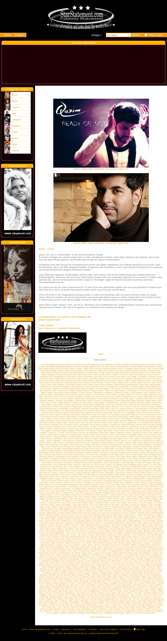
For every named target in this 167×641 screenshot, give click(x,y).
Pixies (118, 451)
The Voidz (102, 551)
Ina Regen (135, 567)
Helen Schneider (101, 495)
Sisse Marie (68, 401)
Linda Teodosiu (111, 381)
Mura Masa (103, 583)
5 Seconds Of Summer (56, 503)
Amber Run (146, 461)
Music (15, 95)
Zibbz (65, 423)
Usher (63, 515)
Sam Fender (139, 583)
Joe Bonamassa (55, 467)
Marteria (157, 447)
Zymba (81, 611)
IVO (123, 451)
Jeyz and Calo (128, 563)
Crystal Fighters (75, 435)
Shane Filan (121, 435)
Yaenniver (53, 603)
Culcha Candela (123, 535)
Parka (145, 449)
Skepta (151, 607)
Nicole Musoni (96, 425)
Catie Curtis (52, 385)
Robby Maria (147, 469)
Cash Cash (157, 451)
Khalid (159, 537)
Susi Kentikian (106, 553)
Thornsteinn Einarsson (81, 519)
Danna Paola (99, 595)
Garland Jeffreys (61, 437)
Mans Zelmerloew (89, 489)
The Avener (65, 475)
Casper (91, 535)
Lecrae (48, 549)
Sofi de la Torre (74, 459)
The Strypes (91, 431)
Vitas (92, 366)
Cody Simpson (68, 441)
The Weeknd (88, 495)
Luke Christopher (149, 521)
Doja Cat (84, 455)
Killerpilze (144, 505)
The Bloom (74, 525)
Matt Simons (149, 475)
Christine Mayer (76, 371)
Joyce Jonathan (48, 375)
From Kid (95, 477)
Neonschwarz (147, 481)
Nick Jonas (64, 535)
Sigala (51, 523)
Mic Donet (88, 407)
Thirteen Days (67, 493)
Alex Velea (77, 375)
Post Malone (46, 561)
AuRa (100, 547)
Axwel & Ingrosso (78, 509)
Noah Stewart (99, 407)
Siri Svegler (131, 435)
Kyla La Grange (112, 467)
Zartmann (100, 611)
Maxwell (124, 569)
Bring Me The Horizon (127, 565)
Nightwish (74, 485)
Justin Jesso (86, 563)
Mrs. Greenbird (107, 473)
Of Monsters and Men (61, 407)
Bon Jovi (70, 515)
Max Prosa (158, 525)
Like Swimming (76, 445)
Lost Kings (105, 545)
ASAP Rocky (45, 571)
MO (73, 447)
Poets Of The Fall (52, 521)
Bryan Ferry (100, 411)
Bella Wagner (138, 419)
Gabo (161, 369)
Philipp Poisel (62, 517)
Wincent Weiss (70, 575)
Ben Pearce (68, 439)
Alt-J (147, 419)
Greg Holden (60, 491)
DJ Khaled (57, 527)
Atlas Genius (155, 435)
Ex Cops (65, 479)
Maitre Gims (130, 551)
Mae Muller (63, 591)
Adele (50, 509)
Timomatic (124, 403)
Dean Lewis (72, 577)
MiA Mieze (132, 487)
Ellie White (98, 393)
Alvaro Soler (51, 607)
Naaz (140, 531)
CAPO (128, 613)
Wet (77, 563)
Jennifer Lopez (144, 513)
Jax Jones (92, 597)
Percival (157, 439)
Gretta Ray (136, 527)
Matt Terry (51, 555)
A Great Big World (95, 463)
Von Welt (44, 523)
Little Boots (154, 405)
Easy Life (42, 591)
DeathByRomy (94, 591)
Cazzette (159, 475)
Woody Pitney (80, 463)
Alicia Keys (91, 509)
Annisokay (115, 513)
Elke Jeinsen (110, 366)
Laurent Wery (98, 403)
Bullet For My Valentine (108, 601)
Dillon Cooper (54, 479)
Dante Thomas (98, 383)
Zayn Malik (66, 505)
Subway (129, 379)
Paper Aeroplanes (124, 447)
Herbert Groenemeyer (115, 499)
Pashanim (103, 609)
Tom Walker (87, 543)
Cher (131, 439)
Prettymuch (75, 543)
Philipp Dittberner (122, 539)
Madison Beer (97, 613)
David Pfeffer (157, 477)
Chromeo (142, 377)
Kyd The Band (147, 579)
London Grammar (120, 437)
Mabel (160, 591)
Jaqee (104, 419)
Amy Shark (124, 559)
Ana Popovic (136, 431)
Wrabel (128, 533)
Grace (77, 469)
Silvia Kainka (49, 369)
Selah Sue (60, 381)
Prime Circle (147, 433)
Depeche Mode (155, 523)
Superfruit (44, 535)
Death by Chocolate (94, 413)
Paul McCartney (96, 599)
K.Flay (81, 585)
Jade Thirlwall (114, 609)
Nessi (98, 449)
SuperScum (84, 487)
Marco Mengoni (147, 421)
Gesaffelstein (147, 439)
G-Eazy (158, 467)
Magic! (93, 567)
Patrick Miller (89, 405)
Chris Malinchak (59, 465)
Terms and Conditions (108, 629)
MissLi (80, 377)
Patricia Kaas (99, 441)
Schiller (150, 501)
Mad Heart (108, 431)
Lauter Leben (95, 419)
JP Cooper (118, 591)
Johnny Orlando (97, 593)
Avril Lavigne (111, 567)
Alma (125, 521)
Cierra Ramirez (154, 411)
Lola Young (117, 611)
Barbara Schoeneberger (69, 559)
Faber (108, 527)
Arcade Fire (111, 533)
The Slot (141, 391)
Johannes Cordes (121, 393)
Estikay (160, 521)
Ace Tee (152, 541)
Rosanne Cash (137, 597)
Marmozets (119, 455)
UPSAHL (52, 575)
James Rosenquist (60, 389)
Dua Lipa (140, 565)
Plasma (138, 461)
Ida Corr (152, 399)
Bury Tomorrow (142, 557)
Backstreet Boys (105, 559)
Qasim (137, 439)
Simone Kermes (154, 379)
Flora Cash (115, 569)
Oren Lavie (72, 551)
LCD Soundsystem (48, 541)
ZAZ (61, 425)
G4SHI (93, 551)
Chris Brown (157, 539)
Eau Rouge (67, 461)
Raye (121, 607)
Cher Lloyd (78, 587)
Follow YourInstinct (80, 419)
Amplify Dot (115, 425)
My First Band (122, 461)
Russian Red (45, 469)
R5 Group (97, 445)
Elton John (71, 503)
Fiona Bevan (85, 457)
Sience (15, 138)
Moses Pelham (103, 541)
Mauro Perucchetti (153, 403)
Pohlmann (43, 525)
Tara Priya (98, 377)
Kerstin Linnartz (105, 373)
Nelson (112, 433)
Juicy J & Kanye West (147, 517)
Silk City (101, 567)
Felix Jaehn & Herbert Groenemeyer (128, 509)
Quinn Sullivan (57, 529)
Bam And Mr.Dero (55, 471)
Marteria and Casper (100, 563)
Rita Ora (123, 579)
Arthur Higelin (141, 411)
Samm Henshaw (92, 561)
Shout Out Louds (132, 549)
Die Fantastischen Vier (59, 547)
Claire (86, 427)
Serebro (88, 403)
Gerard (42, 409)
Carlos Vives (74, 429)
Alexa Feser (105, 477)
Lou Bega (151, 377)
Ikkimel (56, 611)
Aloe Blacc (54, 445)
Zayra (107, 391)
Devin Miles (150, 364)
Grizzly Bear (145, 539)
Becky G (131, 557)
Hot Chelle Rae (142, 429)
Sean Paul (50, 585)
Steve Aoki (145, 569)
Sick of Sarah (108, 377)
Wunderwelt (156, 535)
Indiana (63, 459)
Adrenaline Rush (88, 469)
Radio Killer (100, 405)
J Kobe (128, 455)
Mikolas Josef (61, 569)
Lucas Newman (96, 507)
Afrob (100, 521)
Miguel (86, 549)
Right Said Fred (155, 395)
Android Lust (155, 393)
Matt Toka (141, 403)
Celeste (49, 589)
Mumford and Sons (147, 613)
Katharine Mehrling (48, 371)
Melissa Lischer (146, 457)
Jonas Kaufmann (72, 565)
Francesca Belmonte (61, 489)
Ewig (64, 497)
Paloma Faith (47, 449)
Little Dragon (103, 529)
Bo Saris (47, 455)
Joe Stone (121, 493)
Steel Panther (132, 451)
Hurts (69, 491)
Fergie (154, 511)
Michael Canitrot (62, 413)
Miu (83, 413)
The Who (103, 589)
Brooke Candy (90, 513)
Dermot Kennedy (126, 583)
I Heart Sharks (145, 451)
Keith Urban (134, 437)
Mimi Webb (75, 603)
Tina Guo (139, 563)
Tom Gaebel (101, 469)
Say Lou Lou (126, 441)
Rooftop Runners (55, 451)
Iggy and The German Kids (93, 465)
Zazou (90, 401)
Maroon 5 (107, 519)
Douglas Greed (107, 455)
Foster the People (143, 463)
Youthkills (54, 425)
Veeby (42, 441)
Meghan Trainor (147, 507)
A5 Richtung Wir (137, 373)
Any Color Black (99, 415)
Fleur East (115, 505)
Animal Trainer (108, 451)
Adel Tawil (101, 581)
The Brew (87, 445)
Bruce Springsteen (81, 581)
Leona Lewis (131, 501)
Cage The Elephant (121, 575)
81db (49, 373)
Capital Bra (71, 561)
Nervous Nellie (77, 471)
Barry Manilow (126, 371)
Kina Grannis (139, 459)
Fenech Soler (125, 467)
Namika (98, 493)
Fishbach (147, 553)
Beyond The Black (48, 481)
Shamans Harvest (77, 537)
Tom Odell (63, 511)
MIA (103, 515)
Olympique (128, 481)
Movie (15, 101)
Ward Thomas (124, 571)
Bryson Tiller (112, 543)
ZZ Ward (146, 431)
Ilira (109, 565)
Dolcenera (44, 415)
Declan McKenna (78, 539)
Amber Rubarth (107, 385)
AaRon (54, 507)
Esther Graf (91, 605)
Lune (78, 609)
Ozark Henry (89, 449)
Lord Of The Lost (51, 399)
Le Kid (136, 421)
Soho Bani (48, 611)
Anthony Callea (55, 423)
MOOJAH (56, 373)
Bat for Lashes (148, 407)
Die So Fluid (138, 445)
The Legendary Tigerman (137, 485)
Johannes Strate (46, 395)
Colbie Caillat (77, 475)
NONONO (80, 431)
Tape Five (133, 405)
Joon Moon (80, 541)
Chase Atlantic (149, 571)
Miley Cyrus (70, 531)
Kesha (73, 535)
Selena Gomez (55, 497)
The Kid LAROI (124, 603)
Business (16, 126)
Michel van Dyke (81, 461)
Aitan (91, 385)
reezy (100, 605)
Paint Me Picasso (95, 447)
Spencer (43, 471)
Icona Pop (112, 417)
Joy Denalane (149, 366)
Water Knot (137, 441)
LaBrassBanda (134, 521)
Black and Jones (138, 415)
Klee (41, 381)
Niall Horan (109, 585)
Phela (139, 489)
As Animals (99, 467)
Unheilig (157, 471)
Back (101, 354)
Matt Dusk (103, 371)
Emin (120, 481)
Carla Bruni (156, 543)
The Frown (155, 431)
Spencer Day (113, 371)
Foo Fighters (91, 531)
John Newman (152, 453)
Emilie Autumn (86, 429)
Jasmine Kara (121, 405)
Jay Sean (102, 537)
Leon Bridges (101, 557)
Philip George (63, 481)
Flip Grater (121, 457)
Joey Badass (125, 527)
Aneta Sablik (97, 457)
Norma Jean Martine (115, 515)
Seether (111, 469)
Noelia (55, 397)
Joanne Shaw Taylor (94, 579)
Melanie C (60, 523)
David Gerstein (140, 369)
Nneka (73, 479)
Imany (43, 385)
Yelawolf (116, 497)
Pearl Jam (52, 595)
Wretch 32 (95, 473)
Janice (97, 545)
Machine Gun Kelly (85, 595)
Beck (72, 517)
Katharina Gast (71, 383)
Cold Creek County (46, 491)
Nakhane (66, 555)
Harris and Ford (45, 397)
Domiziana (43, 605)
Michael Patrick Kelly (96, 533)
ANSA (116, 463)
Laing (118, 469)
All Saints (125, 505)
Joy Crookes (64, 603)
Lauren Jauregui (83, 573)
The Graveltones (155, 443)
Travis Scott (58, 565)
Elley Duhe (84, 567)
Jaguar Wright (154, 385)
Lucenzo (78, 369)
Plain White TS (117, 389)
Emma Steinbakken (124, 585)
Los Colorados (99, 395)
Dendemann (106, 575)
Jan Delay (94, 601)
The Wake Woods (156, 549)
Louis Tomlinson (46, 539)
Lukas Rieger (50, 517)
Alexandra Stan (140, 379)
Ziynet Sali (143, 385)
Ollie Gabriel (83, 507)
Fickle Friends (109, 521)
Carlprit (128, 443)
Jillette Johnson (46, 437)
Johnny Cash (123, 577)
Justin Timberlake (104, 509)
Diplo (48, 581)
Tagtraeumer (49, 487)
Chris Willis (70, 385)
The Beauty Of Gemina (132, 511)
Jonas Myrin (44, 425)
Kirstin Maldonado (57, 533)
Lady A (108, 429)
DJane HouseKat (122, 401)
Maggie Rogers (106, 573)
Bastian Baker (135, 417)
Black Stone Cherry (130, 503)
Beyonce (117, 511)
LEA (125, 561)
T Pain (110, 537)
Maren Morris (149, 573)
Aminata (131, 489)
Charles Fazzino (85, 393)
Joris (130, 561)
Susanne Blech (109, 447)
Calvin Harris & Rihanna (103, 511)
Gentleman (138, 589)
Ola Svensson (142, 413)
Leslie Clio (114, 409)
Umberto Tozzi (118, 379)
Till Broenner (120, 473)
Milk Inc (130, 395)
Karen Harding (56, 483)
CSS (118, 427)
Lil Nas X (55, 581)
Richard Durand (47, 413)
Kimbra (98, 369)
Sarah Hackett (54, 411)
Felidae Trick (56, 461)
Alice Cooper (108, 471)
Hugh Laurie (107, 437)
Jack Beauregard (137, 387)
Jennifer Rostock (64, 513)
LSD (114, 565)
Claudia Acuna (59, 377)
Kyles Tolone (90, 527)
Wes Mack (58, 439)
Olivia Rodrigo (111, 607)
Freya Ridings (45, 583)
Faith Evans (122, 487)
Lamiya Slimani (150, 509)
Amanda (58, 525)
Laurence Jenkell (110, 399)
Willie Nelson (117, 555)
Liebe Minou (157, 381)
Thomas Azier (114, 419)
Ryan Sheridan (119, 429)
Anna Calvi (157, 461)
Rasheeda (150, 391)
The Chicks (152, 595)
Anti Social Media (61, 485)
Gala (134, 443)
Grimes (110, 421)
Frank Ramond (57, 383)
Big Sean (69, 523)
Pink (59, 541)
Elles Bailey (54, 535)
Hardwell (86, 481)
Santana (149, 459)
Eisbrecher (131, 397)
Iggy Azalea (155, 419)
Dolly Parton (102, 577)
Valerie (50, 393)
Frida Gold (99, 366)
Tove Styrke (147, 489)
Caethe (133, 383)
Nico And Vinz (45, 473)
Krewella (43, 433)
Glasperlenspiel (97, 391)
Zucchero (147, 511)
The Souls (134, 505)
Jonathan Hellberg (67, 573)
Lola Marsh (106, 587)
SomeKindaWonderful (135, 479)
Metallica (107, 517)
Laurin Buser (133, 453)
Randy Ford (119, 385)
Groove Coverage (125, 369)
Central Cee (54, 605)
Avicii (67, 405)
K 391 (115, 559)
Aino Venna (113, 423)
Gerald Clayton (75, 437)
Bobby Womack (112, 407)
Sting (53, 519)
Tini (66, 599)
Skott (84, 553)
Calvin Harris (97, 481)
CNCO (142, 555)
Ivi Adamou (108, 393)
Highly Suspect (140, 525)
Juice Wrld (117, 587)
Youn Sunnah (99, 375)
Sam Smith (108, 463)
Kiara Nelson (127, 593)
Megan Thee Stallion (55, 599)
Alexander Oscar (140, 585)
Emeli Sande (122, 417)
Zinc (131, 461)
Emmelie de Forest (106, 427)
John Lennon (136, 595)
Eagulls (72, 511)
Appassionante (131, 385)
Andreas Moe (61, 487)
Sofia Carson (141, 607)
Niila (139, 493)
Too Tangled (143, 423)
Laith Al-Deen (130, 515)
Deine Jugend (58, 391)
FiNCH (64, 611)
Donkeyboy (91, 399)
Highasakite (43, 459)
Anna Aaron (86, 451)
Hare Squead (91, 537)
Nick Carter (69, 369)
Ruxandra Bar (112, 387)
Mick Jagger (74, 601)
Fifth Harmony (149, 515)
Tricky (142, 427)
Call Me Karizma (67, 571)
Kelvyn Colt (114, 547)
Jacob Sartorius (127, 547)
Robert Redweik (155, 485)
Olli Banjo (81, 531)
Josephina (136, 433)
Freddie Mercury (62, 585)
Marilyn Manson (129, 587)
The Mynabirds (112, 403)
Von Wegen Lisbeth (87, 577)
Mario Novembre (59, 551)
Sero (63, 561)
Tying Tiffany (131, 391)
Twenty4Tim (116, 605)
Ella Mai (100, 597)
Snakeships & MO (133, 523)
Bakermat (158, 579)
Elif (119, 593)
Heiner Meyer (136, 366)
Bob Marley (52, 591)
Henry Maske (82, 379)
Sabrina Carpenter (70, 607)
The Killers (138, 593)
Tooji (100, 399)
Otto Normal (69, 453)
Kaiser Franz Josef (79, 533)
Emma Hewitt (143, 405)
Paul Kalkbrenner (131, 555)
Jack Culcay (152, 369)
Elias (71, 591)
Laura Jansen (154, 375)
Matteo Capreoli (46, 495)
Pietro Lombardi (130, 591)
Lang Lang (67, 597)
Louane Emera (116, 495)
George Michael (114, 589)
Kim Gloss (96, 397)
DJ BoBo (136, 507)
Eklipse (49, 429)
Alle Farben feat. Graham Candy (65, 455)
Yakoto (134, 381)
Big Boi (121, 533)
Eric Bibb (138, 449)
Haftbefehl (109, 613)
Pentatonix (79, 453)
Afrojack (87, 397)
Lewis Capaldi (150, 589)
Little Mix (107, 507)
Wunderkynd (73, 487)
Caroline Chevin (148, 417)
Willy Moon (129, 399)
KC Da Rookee (92, 439)
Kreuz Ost (157, 437)
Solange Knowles (63, 519)
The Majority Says (120, 465)
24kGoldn (84, 601)
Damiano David (84, 613)
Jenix (48, 447)
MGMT (126, 545)
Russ (84, 535)
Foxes (129, 459)
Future (74, 527)
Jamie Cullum (146, 437)
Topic (52, 505)
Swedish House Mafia (90, 409)
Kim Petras (132, 605)
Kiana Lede (96, 587)
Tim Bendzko (59, 395)
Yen (109, 415)
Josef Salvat (74, 477)
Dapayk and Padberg (84, 441)
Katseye (55, 613)
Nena (42, 421)
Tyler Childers (157, 581)
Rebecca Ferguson (83, 517)
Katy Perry (50, 499)
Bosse (60, 575)
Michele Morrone (111, 599)
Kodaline (56, 427)
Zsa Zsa (140, 609)
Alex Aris (138, 553)
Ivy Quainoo (63, 435)
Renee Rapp (129, 607)
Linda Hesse (83, 417)
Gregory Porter (102, 435)
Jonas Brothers (66, 581)
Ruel (149, 555)
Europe (137, 481)
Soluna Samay (108, 397)
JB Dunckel (141, 551)
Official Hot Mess (138, 401)
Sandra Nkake (65, 419)
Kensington (84, 425)
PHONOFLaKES (128, 425)
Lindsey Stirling (140, 483)
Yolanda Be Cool (150, 397)
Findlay (155, 499)
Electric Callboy (98, 603)
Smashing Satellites (106, 475)
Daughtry (56, 561)
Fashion (16, 107)
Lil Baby (72, 595)
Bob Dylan (157, 577)
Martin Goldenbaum (60, 469)
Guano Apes (45, 383)
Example (122, 459)
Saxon (58, 555)
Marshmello (105, 561)
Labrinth (116, 581)
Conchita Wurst (90, 475)
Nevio (108, 375)
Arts (14, 113)
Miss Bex (157, 469)
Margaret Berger (155, 425)
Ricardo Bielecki (55, 453)
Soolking (147, 593)
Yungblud (113, 583)
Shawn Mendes (104, 501)
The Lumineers (104, 513)
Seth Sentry (56, 493)
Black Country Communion (144, 537)
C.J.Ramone (128, 477)
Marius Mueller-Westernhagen (52, 587)
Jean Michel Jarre (87, 565)
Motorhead (43, 453)
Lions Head (146, 491)
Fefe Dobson (58, 443)
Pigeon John (89, 369)
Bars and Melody (154, 575)
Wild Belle (43, 423)
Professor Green (105, 571)
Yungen (59, 545)
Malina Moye (89, 381)
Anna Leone (90, 557)
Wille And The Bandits (61, 447)
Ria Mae (97, 549)
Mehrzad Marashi (47, 457)
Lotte (81, 527)
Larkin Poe (44, 505)
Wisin (106, 547)
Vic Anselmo (49, 381)
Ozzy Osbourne (82, 593)
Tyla (59, 607)
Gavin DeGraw (95, 515)
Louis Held (81, 583)
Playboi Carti (150, 611)
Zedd (115, 571)
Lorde (64, 427)
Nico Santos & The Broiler (86, 529)
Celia (139, 397)
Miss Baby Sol (45, 391)
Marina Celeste (144, 381)
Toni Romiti (79, 571)
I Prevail (121, 479)
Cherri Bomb (153, 409)
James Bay (76, 495)
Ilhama (102, 387)
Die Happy (120, 449)
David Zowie (157, 491)
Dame (159, 455)
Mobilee (79, 397)
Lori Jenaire (132, 377)
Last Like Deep (45, 427)
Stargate (115, 527)
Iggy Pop (74, 585)
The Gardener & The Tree (57, 537)
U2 (92, 493)
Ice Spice (158, 603)
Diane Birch (45, 387)
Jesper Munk (99, 429)
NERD (133, 545)
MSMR (158, 421)
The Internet (115, 563)
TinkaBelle (130, 413)
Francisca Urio (46, 377)
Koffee (117, 573)
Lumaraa (141, 501)
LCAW (66, 525)
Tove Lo (114, 459)
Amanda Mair (80, 401)
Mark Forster (45, 507)
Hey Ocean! (86, 443)
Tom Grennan (92, 539)
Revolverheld (140, 547)
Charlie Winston (110, 481)
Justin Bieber (65, 495)
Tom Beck (126, 364)
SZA (148, 535)
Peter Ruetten (124, 381)
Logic (130, 579)
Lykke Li (84, 559)
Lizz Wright (131, 493)
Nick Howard (154, 413)
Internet (15, 150)
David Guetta (146, 447)
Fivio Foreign (111, 603)
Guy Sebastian (74, 545)
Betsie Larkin (82, 385)
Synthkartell (60, 457)
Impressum (65, 629)
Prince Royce (62, 557)
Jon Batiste (85, 603)
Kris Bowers (154, 449)
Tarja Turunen (45, 389)
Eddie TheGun (89, 421)
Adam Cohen (125, 471)
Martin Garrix (119, 523)
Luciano (107, 605)
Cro (160, 595)
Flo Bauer (64, 445)
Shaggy (137, 579)
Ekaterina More (155, 371)
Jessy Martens (68, 541)
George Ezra (148, 441)
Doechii (108, 611)
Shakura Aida (63, 371)
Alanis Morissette (56, 579)
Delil (44, 567)
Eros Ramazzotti (104, 497)
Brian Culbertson (140, 371)
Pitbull (56, 515)
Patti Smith (43, 579)
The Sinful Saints (119, 485)
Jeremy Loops (150, 597)
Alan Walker (65, 509)
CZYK (109, 581)
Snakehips (156, 555)
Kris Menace (65, 415)
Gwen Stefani (144, 499)
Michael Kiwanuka (59, 583)
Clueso (154, 591)
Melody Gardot (56, 597)
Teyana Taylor (111, 597)
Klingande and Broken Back (59, 567)
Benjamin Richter (106, 539)
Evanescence (116, 545)
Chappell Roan (129, 611)
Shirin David (148, 603)
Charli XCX (146, 465)
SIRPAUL (153, 429)
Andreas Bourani (154, 389)
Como (121, 423)
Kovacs (137, 469)
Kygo (58, 505)
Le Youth (60, 433)
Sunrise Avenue (64, 364)
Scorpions (128, 389)
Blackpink (44, 597)
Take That (73, 499)
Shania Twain (79, 605)
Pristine (106, 503)
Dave (92, 523)
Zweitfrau (78, 381)
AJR (68, 539)
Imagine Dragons (155, 483)
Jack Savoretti (87, 423)
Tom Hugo (58, 393)
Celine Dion (157, 559)
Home (24, 629)
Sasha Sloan (137, 571)
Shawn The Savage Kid (112, 445)
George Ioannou (88, 459)
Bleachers (44, 557)
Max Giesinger (150, 455)
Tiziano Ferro (77, 589)
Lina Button (124, 387)
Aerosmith (145, 599)
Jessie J (94, 427)
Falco (47, 529)
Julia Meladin (55, 609)
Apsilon (95, 609)
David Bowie (136, 577)
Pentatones (89, 483)
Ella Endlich (47, 463)
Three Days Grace (77, 547)
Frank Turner (134, 581)
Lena (65, 545)
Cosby (150, 467)
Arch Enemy (143, 541)
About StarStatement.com (39, 629)
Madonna (95, 487)
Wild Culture (134, 569)
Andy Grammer (143, 383)
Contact (56, 629)
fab (91, 549)
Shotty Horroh (123, 567)
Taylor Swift (122, 489)
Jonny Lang (91, 541)
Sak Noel (99, 381)
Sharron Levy (152, 473)
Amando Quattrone (119, 453)
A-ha (62, 605)
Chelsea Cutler (81, 591)
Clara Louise (46, 551)
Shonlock (88, 377)
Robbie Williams (130, 517)
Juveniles (130, 429)
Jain (79, 535)
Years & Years (76, 481)
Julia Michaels (124, 597)
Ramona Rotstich (58, 417)
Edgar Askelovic (64, 403)
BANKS (148, 445)
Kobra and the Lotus (126, 411)
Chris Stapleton (79, 597)
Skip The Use (119, 413)
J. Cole (135, 613)
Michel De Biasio (96, 461)
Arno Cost (64, 397)
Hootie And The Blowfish (147, 587)
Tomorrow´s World (75, 427)
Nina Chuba (136, 603)
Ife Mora (113, 439)
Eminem (144, 549)
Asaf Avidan (63, 409)
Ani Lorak (49, 379)
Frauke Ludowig (81, 366)
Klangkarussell (135, 465)
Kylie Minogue (64, 553)
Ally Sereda (75, 413)
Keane (89, 583)
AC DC (150, 533)
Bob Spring (103, 491)
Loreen (128, 407)
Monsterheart (139, 477)
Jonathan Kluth (108, 449)
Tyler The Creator (128, 609)
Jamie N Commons (67, 473)
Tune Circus (112, 479)
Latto (125, 605)
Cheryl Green (115, 491)
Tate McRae (84, 607)
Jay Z (41, 601)
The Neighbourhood (115, 551)
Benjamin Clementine (129, 427)
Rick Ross (125, 541)
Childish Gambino (144, 559)
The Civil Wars (71, 433)
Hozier (54, 473)
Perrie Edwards (68, 609)
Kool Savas (89, 611)
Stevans (158, 493)
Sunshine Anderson (64, 375)
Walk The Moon (57, 543)
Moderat (116, 507)
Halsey (87, 587)
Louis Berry (117, 519)
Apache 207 (63, 595)
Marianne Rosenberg (65, 366)
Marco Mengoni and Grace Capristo (95, 525)
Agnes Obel (123, 439)
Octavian (55, 571)
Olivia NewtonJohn (153, 387)
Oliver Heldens (75, 467)
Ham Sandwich (72, 457)
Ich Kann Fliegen (66, 399)
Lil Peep (93, 569)
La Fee (108, 379)
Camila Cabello (104, 531)
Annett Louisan (138, 364)
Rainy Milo (75, 415)
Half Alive (95, 573)
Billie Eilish (112, 577)
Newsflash (93, 629)
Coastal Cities (131, 423)
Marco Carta (121, 397)
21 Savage (107, 555)
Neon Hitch (111, 411)
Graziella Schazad (153, 479)
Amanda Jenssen (74, 421)
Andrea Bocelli (62, 499)
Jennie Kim (156, 609)
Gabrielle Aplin (156, 423)
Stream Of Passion (120, 375)
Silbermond (51, 513)
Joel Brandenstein (117, 529)
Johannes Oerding (84, 511)
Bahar (99, 431)
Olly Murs (50, 421)
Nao (47, 563)
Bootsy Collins (125, 543)
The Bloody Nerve (72, 443)
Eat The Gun (94, 455)
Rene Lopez (121, 377)
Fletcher (72, 583)
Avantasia (134, 575)
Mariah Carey (152, 547)
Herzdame (97, 451)
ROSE (147, 609)
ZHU (66, 467)
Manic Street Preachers (123, 553)
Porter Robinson (74, 465)
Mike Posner (78, 513)
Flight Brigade (156, 513)
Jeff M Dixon (86, 415)
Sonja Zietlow (60, 379)
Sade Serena (74, 423)
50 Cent (136, 599)
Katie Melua (97, 519)
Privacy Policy (125, 629)
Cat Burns (72, 611)
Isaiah (86, 569)
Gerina (139, 393)
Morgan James (98, 485)
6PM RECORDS (97, 607)
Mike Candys (151, 401)
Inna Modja (70, 391)
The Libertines (67, 501)
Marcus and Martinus (154, 565)
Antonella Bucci (123, 366)
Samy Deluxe (71, 395)
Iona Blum (136, 407)
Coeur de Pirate (151, 487)
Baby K (106, 425)
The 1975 (157, 503)
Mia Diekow (72, 417)
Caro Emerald (89, 411)
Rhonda (64, 477)
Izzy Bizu (83, 515)
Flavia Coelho (52, 419)
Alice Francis (58, 405)
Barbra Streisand (75, 569)
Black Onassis (46, 439)
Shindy (124, 581)
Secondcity (58, 463)
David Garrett (151, 495)
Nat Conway (92, 547)
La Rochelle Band (128, 463)
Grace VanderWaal (74, 549)
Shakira (61, 531)
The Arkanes (104, 453)
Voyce (153, 563)
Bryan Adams (148, 493)
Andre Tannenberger (76, 373)
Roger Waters (117, 531)
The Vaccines (83, 551)
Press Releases (79, 629)
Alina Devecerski (153, 415)
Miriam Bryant (51, 409)
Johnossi (51, 433)
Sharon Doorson (126, 409)
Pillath (118, 521)
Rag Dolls (104, 433)
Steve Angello (88, 467)
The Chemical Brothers (144, 519)
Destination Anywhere (121, 415)
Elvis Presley (126, 537)
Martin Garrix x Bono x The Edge (133, 601)
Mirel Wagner (127, 469)
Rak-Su (142, 575)
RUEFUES (137, 467)
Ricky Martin (98, 517)
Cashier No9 (155, 373)
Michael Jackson (47, 545)
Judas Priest (108, 549)
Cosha (64, 563)
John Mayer (69, 529)
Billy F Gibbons (61, 601)
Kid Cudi (85, 599)
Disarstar (69, 605)
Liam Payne (127, 589)
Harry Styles (51, 531)
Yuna (82, 403)
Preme (132, 559)
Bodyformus (70, 593)
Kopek (66, 471)
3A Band (129, 449)
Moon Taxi (44, 547)
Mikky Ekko (44, 445)
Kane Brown (80, 579)
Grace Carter (59, 539)
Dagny (160, 589)
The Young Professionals (71, 411)
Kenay (150, 525)
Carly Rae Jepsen (82, 493)
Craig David (119, 549)
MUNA (93, 581)
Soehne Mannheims (98, 417)
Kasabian (100, 527)
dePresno (158, 533)
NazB (129, 473)
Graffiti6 (158, 407)
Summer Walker (154, 585)
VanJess (80, 561)
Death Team (119, 483)
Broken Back (137, 573)
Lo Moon (146, 543)
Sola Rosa (55, 387)
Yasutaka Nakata (82, 523)
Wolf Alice (72, 613)
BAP (145, 467)
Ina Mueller (50, 366)
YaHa (132, 393)
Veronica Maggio (102, 389)
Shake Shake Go (45, 485)
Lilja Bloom (54, 459)
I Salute (155, 553)
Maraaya (86, 473)
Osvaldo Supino (109, 493)
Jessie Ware (75, 409)
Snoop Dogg (121, 557)
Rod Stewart (79, 501)
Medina (51, 401)
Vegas (78, 473)
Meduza (69, 587)
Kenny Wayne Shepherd (106, 535)
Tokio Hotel (115, 525)
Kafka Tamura (101, 483)
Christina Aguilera (51, 559)
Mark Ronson (91, 571)
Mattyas (61, 385)
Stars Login (140, 629)
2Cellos (49, 565)
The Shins (134, 539)
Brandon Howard (110, 369)
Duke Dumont (109, 457)
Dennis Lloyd (61, 577)
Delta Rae (126, 491)
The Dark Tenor (103, 459)
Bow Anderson (123, 595)
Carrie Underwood (46, 577)
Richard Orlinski (100, 423)
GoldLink (75, 567)
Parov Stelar (111, 395)
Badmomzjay (158, 593)
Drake (91, 503)
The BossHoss (108, 401)
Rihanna (157, 489)
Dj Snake (123, 599)
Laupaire (94, 491)
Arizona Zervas (46, 593)
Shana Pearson (150, 497)
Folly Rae (93, 559)
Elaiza (142, 453)
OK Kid (112, 557)
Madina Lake (123, 383)
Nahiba (132, 403)
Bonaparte (65, 387)
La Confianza (100, 479)
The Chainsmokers (102, 505)
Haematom (155, 545)
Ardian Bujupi (74, 389)
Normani (96, 575)
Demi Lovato (126, 497)
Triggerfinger (77, 407)
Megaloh (71, 431)
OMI (148, 477)
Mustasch (86, 555)
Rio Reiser (43, 603)
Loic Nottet (75, 489)
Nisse (112, 503)
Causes (51, 569)
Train (68, 533)
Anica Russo (58, 593)
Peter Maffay (127, 525)
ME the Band (142, 425)
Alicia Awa (49, 601)
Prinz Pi (43, 537)
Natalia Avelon (130, 531)
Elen (95, 583)
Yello (145, 595)
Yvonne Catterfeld (53, 441)
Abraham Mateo (58, 549)
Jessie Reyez (144, 591)
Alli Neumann (151, 605)
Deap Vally (108, 413)
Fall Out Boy (82, 503)
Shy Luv (99, 523)
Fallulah (136, 447)
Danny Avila (156, 569)
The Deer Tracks (71, 425)
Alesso (140, 487)
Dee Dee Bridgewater (93, 471)
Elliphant (120, 433)
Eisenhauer (68, 463)
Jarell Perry (51, 435)
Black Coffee (126, 507)
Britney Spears (52, 511)
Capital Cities (89, 435)
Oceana (97, 401)
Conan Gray (145, 581)
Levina (51, 525)
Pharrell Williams (139, 533)
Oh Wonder (66, 589)
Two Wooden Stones (71, 451)
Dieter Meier (138, 455)
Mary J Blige (138, 497)
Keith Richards (132, 499)
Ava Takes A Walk (97, 379)
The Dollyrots (126, 419)
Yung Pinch (125, 573)
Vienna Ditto (143, 443)
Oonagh (57, 449)
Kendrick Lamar (118, 501)
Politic (15, 132)
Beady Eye (68, 579)
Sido (57, 495)
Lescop (86, 437)
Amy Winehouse (157, 599)
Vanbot (128, 433)
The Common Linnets (87, 497)
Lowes (146, 563)
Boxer (110, 483)
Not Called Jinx (91, 371)
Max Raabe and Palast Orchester (129, 475)
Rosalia (142, 605)
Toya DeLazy (60, 421)
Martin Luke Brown (107, 487)
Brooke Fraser (111, 383)
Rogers (133, 541)
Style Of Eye (81, 447)
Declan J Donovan (148, 567)
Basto (96, 385)
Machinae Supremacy (138, 375)
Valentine (44, 479)
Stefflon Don (66, 521)
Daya (139, 515)
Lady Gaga (117, 517)
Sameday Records (150, 527)
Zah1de (140, 611)
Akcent (72, 397)
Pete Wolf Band (99, 543)
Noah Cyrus (146, 529)
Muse (49, 443)
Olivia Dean (119, 613)
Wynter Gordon (85, 395)
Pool (40, 487)
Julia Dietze (71, 377)
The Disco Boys (141, 395)
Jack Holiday (47, 405)
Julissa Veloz (80, 399)
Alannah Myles (88, 389)
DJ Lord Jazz (51, 403)
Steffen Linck (44, 461)
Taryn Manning (141, 409)
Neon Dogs (101, 421)
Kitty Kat (59, 369)
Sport (14, 144)
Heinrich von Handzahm (88, 433)
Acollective (85, 477)
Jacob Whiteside (46, 515)
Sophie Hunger (92, 453)
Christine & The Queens (73, 483)
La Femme (127, 445)
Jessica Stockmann (121, 373)
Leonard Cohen (143, 545)
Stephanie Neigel (59, 431)
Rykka (130, 421)
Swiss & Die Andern (85, 479)
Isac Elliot (119, 443)
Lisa (40, 611)
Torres (108, 485)
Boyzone (95, 443)
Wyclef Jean (116, 477)
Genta (64, 373)
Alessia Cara (87, 505)
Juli (116, 471)
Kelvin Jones (139, 495)
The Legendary (78, 521)
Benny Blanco (151, 583)
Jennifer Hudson (133, 529)
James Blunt (95, 437)
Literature (16, 119)
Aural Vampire (84, 383)
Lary (71, 469)
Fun (122, 407)
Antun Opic (79, 439)
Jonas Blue (76, 505)
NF (130, 599)
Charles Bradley (107, 443)
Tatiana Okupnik (70, 393)
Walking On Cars (111, 579)
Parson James (93, 553)
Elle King (66, 527)
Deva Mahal (96, 555)
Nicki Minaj (154, 557)
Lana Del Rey (76, 405)
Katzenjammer (45, 407)
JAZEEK (63, 613)
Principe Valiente (118, 391)
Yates (119, 503)
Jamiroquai (108, 523)
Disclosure (136, 491)
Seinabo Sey (91, 501)
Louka (145, 523)
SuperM (100, 585)
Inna (147, 373)
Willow (160, 601)
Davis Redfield (140, 389)
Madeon (129, 483)
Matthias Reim (46, 527)
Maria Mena (111, 595)
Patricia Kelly (107, 591)
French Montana (138, 535)
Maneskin (152, 601)
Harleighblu (104, 439)
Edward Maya (91, 373)
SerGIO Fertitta (139, 473)
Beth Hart (105, 409)
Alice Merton (117, 561)
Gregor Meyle (109, 461)
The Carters (55, 563)
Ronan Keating (146, 503)
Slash (43, 373)
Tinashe (53, 553)
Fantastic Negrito (77, 557)
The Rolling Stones (81, 491)
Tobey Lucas (44, 493)
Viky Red (58, 401)
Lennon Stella (110, 593)
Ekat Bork (158, 459)
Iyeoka (108, 465)
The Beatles (91, 585)
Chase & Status (98, 499)
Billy (75, 507)
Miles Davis (147, 577)
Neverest (69, 381)
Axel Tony (110, 405)
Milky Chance (143, 435)
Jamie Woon (156, 383)
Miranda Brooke (77, 387)
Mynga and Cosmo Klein (50, 477)
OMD (67, 543)
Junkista (116, 441)
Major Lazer (91, 521)
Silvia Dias (71, 379)
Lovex (120, 399)
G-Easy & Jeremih (128, 513)
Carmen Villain (152, 427)
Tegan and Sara (65, 507)
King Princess (103, 569)
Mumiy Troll (72, 497)
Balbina (147, 531)
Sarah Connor (110, 489)
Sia (77, 515)
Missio (41, 581)
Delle (56, 509)
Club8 (112, 435)
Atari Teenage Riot (51, 475)
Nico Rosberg (107, 364)
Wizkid (117, 537)
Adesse (71, 563)
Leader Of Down (84, 575)
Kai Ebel (117, 364)
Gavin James (87, 545)
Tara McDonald (141, 399)
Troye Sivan (128, 495)
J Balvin (57, 589)
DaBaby (43, 595)
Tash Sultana (101, 565)
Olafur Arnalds (120, 421)
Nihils (134, 471)
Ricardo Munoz (92, 387)
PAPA (109, 441)
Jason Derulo (74, 599)
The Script (115, 541)
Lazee (145, 393)
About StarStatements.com (101, 617)
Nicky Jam (76, 555)
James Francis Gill (145, 471)
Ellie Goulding (84, 485)
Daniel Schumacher (122, 431)
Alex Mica (122, 395)
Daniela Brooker (82, 391)
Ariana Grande (85, 499)
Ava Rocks (87, 375)
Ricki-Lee (157, 457)
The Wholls (75, 553)
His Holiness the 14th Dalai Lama (86, 364)
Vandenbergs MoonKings (72, 449)
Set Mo (98, 503)
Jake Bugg (53, 415)
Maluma (52, 557)
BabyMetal (85, 609)
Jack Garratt (55, 501)
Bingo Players (132, 457)
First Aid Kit (136, 543)
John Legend (128, 519)
